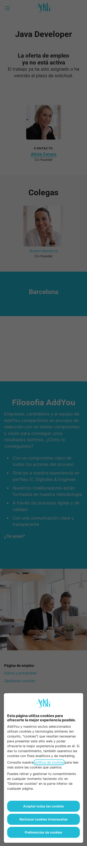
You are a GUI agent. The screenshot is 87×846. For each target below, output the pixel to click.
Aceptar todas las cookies (43, 806)
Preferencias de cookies (43, 832)
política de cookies (49, 762)
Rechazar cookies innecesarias (43, 819)
